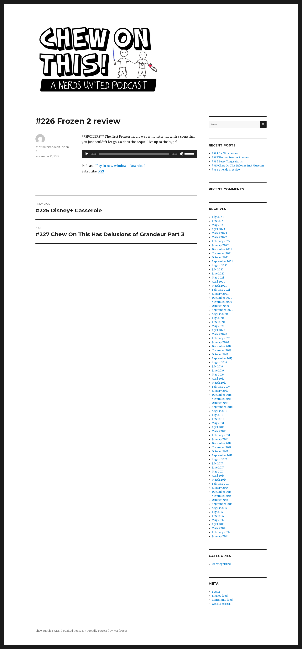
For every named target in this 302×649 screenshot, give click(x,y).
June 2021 (218, 273)
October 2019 (220, 354)
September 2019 (222, 358)
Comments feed (222, 599)
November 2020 (222, 302)
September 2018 (222, 407)
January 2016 (220, 536)
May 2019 (218, 374)
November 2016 (221, 496)
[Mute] (181, 154)
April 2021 (218, 281)
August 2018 (219, 411)
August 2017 (219, 459)
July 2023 (218, 217)
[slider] (134, 154)
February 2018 (221, 435)
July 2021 (217, 269)
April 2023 (218, 229)
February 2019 (221, 386)
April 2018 (218, 427)
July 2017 (217, 463)
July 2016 (217, 512)
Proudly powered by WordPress (107, 630)
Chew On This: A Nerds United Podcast (59, 630)
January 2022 (220, 245)
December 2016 (221, 491)
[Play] (87, 154)
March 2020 (219, 334)
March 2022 (219, 237)
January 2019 (220, 390)
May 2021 (218, 277)
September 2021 (222, 261)
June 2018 (218, 419)
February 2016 (221, 532)
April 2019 (218, 378)
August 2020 (220, 314)
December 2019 (221, 346)
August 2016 (219, 508)
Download (137, 166)
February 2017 (220, 483)
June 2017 (218, 467)
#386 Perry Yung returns (227, 161)
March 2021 (219, 285)
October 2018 (220, 403)
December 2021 (222, 249)
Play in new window (111, 166)
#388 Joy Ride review (225, 153)
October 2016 (220, 500)
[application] (139, 154)
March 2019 (219, 382)
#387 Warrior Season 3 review (230, 157)
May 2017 (217, 471)
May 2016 (218, 520)
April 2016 (218, 524)
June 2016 (218, 516)
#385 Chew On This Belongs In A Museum (238, 165)
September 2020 (222, 310)
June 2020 (218, 322)
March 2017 (219, 479)
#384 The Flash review (226, 169)
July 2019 (217, 366)
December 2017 (221, 443)
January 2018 (220, 439)
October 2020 (220, 306)
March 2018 (219, 431)
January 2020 (220, 342)
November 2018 (221, 399)
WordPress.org (221, 604)
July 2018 (217, 415)
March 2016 (219, 528)
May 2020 (218, 326)
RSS (101, 171)
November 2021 (222, 253)
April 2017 (218, 475)
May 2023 (218, 225)
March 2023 (219, 233)
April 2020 (218, 330)
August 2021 (219, 265)
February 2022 (221, 241)
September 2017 (222, 455)
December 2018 (222, 394)
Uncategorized (221, 564)
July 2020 (218, 318)
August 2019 (219, 362)
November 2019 (221, 350)
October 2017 (220, 451)
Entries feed (220, 595)
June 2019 (218, 370)
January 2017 (220, 487)
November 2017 (221, 447)
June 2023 (218, 221)
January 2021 (220, 293)
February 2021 (221, 289)
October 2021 (220, 257)
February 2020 (221, 338)
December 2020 (222, 297)
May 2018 (218, 423)
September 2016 (222, 504)
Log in (216, 591)
